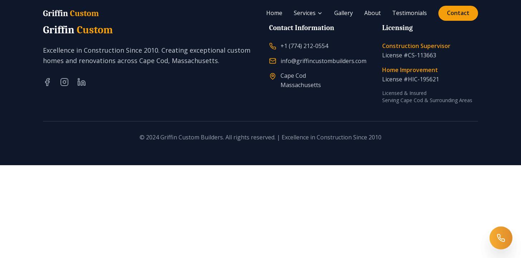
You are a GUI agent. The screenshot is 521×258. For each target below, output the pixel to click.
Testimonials (409, 13)
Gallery (343, 13)
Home (274, 13)
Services (308, 13)
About (372, 13)
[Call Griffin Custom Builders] (501, 237)
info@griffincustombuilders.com (323, 61)
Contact (458, 13)
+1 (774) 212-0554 (304, 46)
